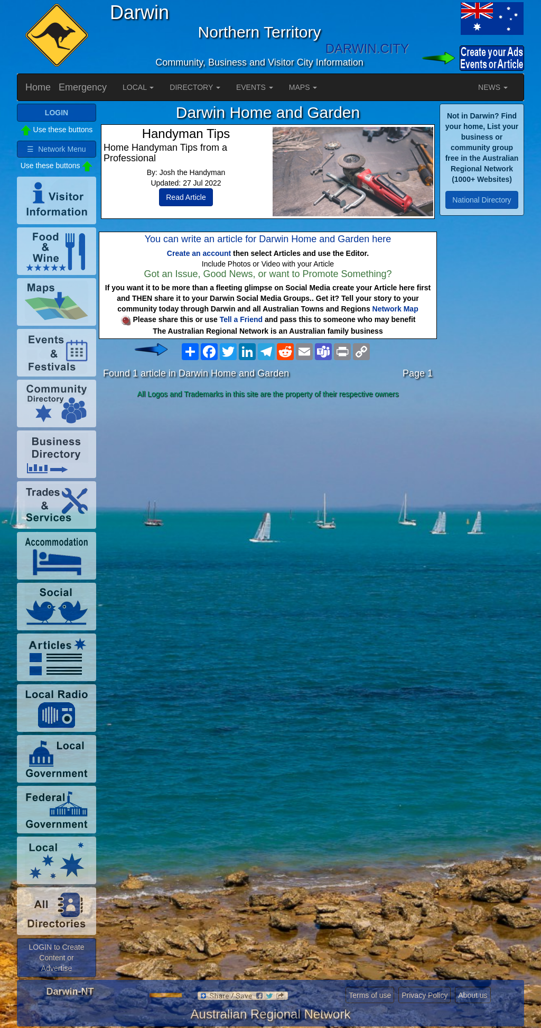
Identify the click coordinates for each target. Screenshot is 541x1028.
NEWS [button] (493, 87)
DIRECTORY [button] (195, 87)
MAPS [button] (303, 87)
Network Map (395, 309)
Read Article (186, 197)
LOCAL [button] (138, 87)
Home (38, 87)
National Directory (481, 200)
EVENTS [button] (254, 87)
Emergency (83, 87)
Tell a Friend (241, 319)
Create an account (199, 253)
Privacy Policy (424, 995)
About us (472, 995)
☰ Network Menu (56, 149)
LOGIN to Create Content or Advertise (56, 957)
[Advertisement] (268, 486)
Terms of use (370, 995)
